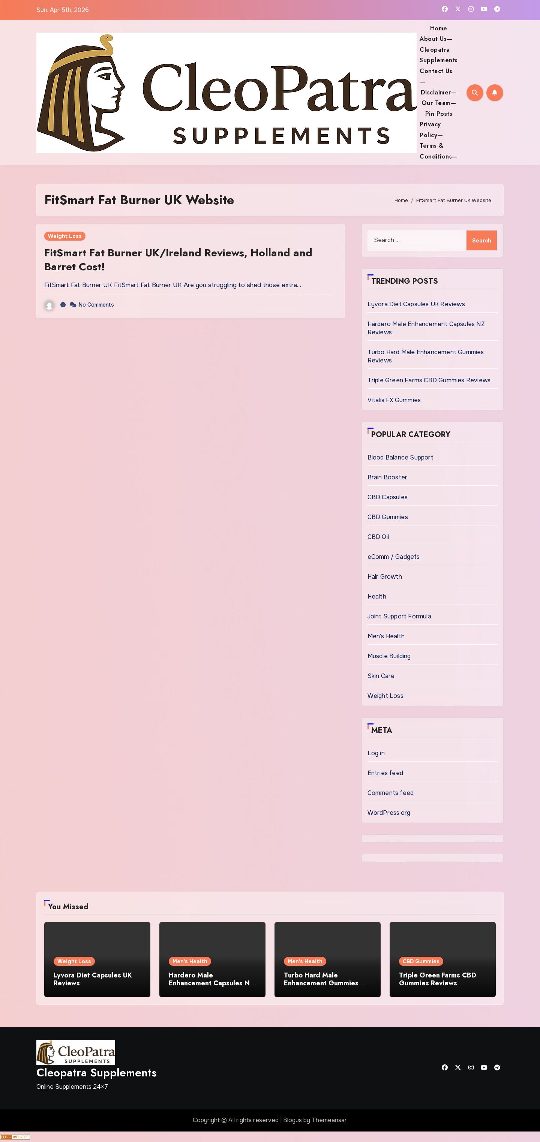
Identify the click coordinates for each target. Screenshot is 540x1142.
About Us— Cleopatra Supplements (439, 49)
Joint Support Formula (399, 616)
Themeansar (329, 1120)
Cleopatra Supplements (96, 1072)
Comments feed (391, 793)
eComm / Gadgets (394, 557)
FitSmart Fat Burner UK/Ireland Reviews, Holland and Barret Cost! (178, 259)
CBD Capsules (388, 497)
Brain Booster (388, 477)
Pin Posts (439, 113)
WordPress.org (389, 813)
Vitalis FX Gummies (394, 400)
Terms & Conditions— (439, 150)
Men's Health (386, 636)
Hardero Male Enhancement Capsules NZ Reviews (211, 983)
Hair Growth (385, 577)
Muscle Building (389, 656)
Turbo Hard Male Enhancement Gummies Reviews (321, 983)
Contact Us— (436, 76)
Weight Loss (65, 236)
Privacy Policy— (431, 129)
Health (377, 596)
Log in (376, 753)
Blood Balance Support (401, 457)
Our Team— (439, 103)
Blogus (292, 1120)
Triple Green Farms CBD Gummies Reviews (429, 380)
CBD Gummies (388, 517)
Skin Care (381, 676)
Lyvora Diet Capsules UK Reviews (416, 304)
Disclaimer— (439, 92)
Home (438, 28)
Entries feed (385, 773)
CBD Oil (378, 537)
